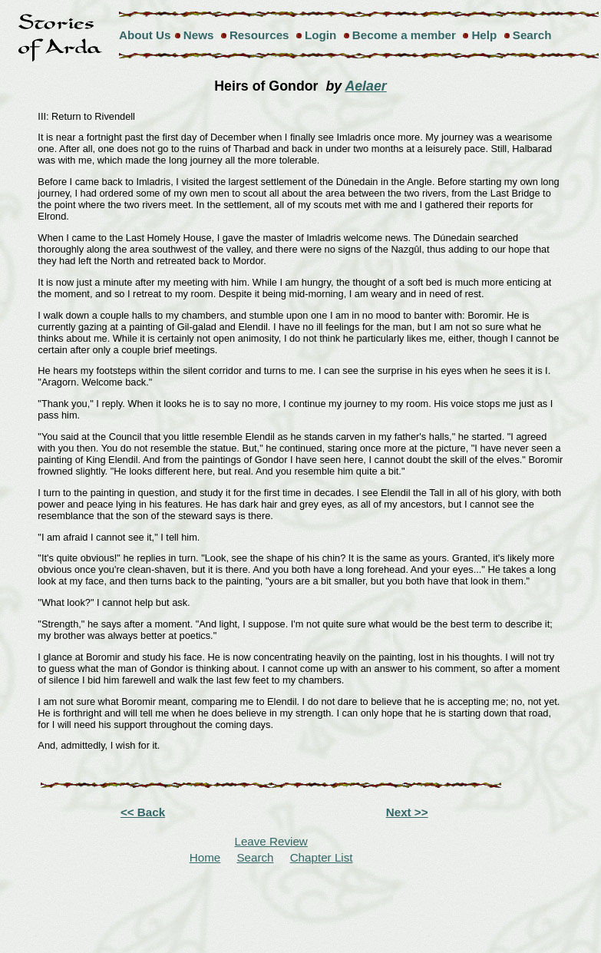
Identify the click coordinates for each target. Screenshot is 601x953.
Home (205, 857)
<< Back (143, 812)
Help (484, 34)
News (198, 34)
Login (320, 34)
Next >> (407, 812)
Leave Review (270, 841)
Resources (259, 34)
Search (532, 34)
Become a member (404, 34)
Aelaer (365, 86)
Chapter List (321, 857)
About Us (145, 34)
